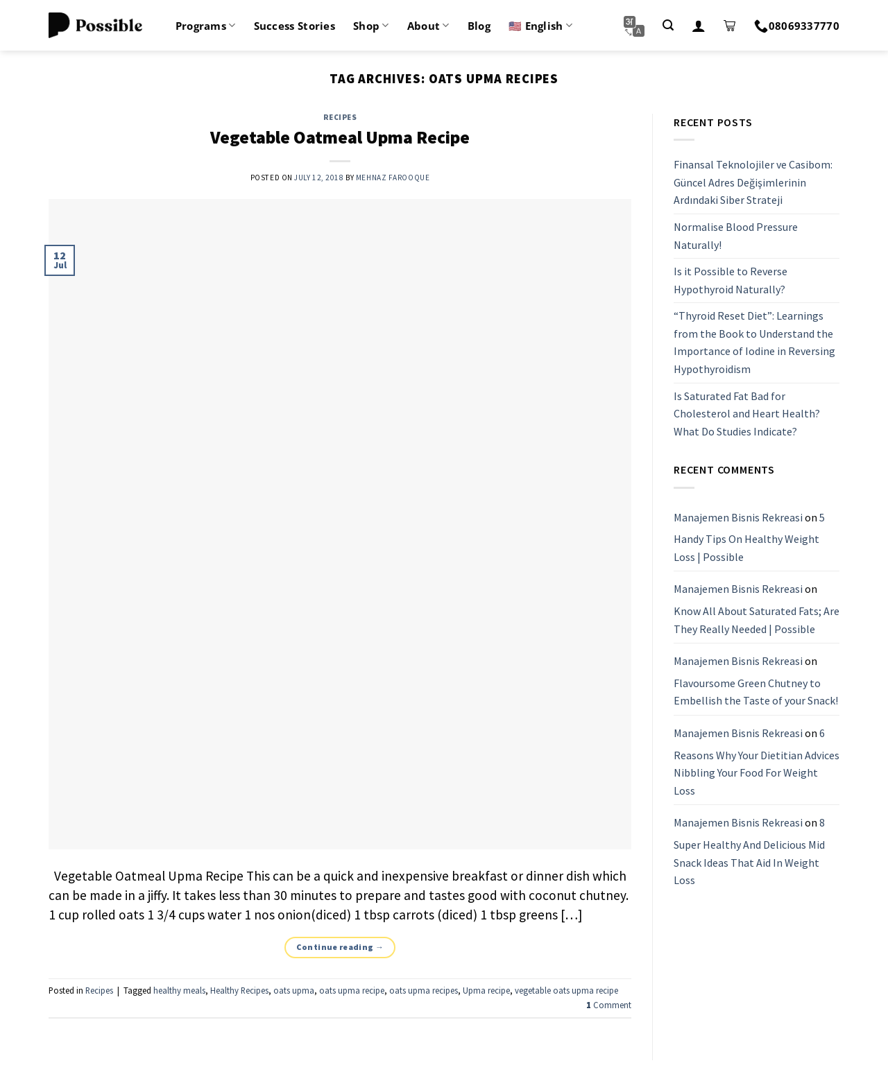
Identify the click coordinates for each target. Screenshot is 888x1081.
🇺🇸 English (540, 26)
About (428, 26)
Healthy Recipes (239, 990)
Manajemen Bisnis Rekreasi (738, 517)
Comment (608, 1004)
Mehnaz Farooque (392, 177)
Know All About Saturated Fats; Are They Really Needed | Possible (756, 620)
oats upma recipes (423, 990)
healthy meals (179, 990)
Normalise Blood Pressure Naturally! (736, 236)
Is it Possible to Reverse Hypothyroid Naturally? (730, 280)
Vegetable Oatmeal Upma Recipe (340, 137)
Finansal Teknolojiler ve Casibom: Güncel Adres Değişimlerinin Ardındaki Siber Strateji (753, 182)
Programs (206, 26)
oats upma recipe (351, 990)
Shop (371, 26)
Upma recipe (486, 990)
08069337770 (796, 25)
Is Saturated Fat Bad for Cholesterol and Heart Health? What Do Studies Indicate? (747, 413)
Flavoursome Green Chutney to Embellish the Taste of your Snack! (756, 692)
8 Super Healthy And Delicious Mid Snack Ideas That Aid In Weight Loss (749, 852)
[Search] (668, 25)
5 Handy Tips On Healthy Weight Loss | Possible (749, 537)
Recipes (340, 117)
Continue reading (340, 946)
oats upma (293, 990)
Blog (479, 26)
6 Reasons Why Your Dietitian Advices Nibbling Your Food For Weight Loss (756, 761)
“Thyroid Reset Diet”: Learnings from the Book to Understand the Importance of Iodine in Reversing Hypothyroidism (754, 343)
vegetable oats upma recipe (566, 990)
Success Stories (295, 26)
